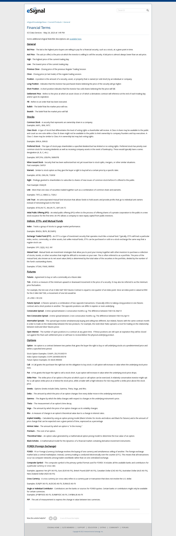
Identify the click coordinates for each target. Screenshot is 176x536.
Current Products (55, 22)
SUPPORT (81, 527)
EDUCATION (92, 527)
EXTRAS (103, 527)
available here (75, 39)
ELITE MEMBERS (68, 527)
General (67, 22)
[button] (51, 518)
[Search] (133, 10)
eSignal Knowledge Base (36, 22)
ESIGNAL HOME (53, 527)
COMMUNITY (114, 527)
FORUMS (125, 527)
